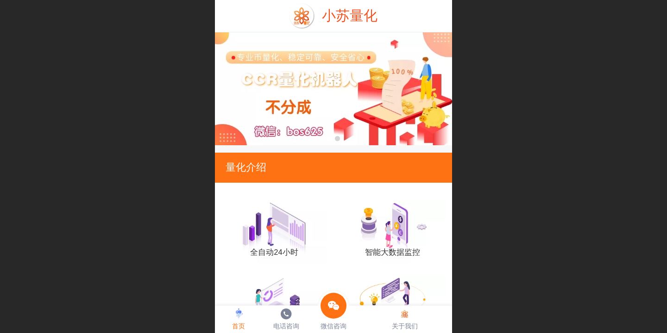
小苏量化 (350, 15)
